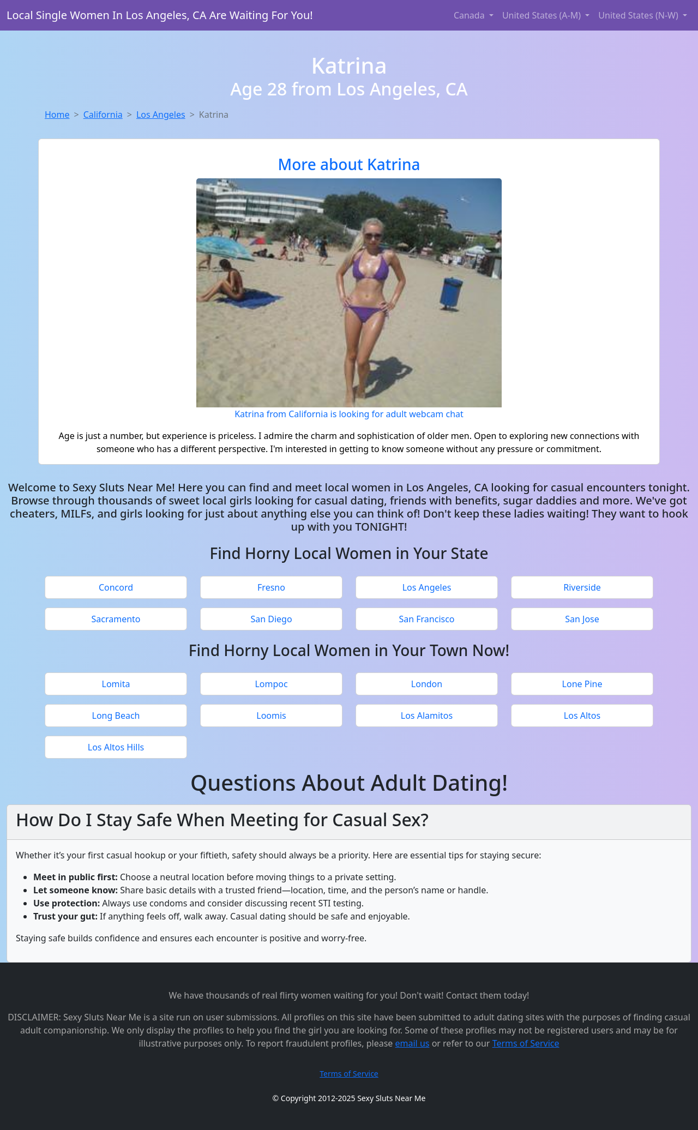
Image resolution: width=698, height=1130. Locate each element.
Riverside (582, 587)
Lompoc (271, 684)
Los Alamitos (427, 716)
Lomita (116, 684)
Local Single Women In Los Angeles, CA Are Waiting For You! (160, 15)
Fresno (271, 587)
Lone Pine (582, 684)
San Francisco (426, 619)
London (426, 684)
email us (412, 1043)
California (103, 115)
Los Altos (582, 716)
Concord (116, 587)
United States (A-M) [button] (542, 15)
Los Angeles (160, 115)
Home (57, 115)
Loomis (271, 716)
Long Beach (116, 716)
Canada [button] (470, 15)
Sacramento (115, 619)
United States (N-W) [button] (639, 15)
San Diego (271, 619)
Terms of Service (525, 1043)
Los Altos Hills (116, 747)
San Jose (582, 619)
